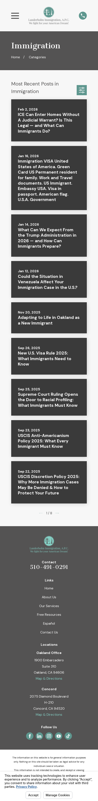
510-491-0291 (49, 567)
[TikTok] (68, 736)
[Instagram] (49, 736)
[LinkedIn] (39, 736)
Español (49, 623)
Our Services (49, 606)
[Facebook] (30, 736)
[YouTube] (59, 736)
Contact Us (49, 632)
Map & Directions (49, 678)
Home (49, 588)
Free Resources (49, 614)
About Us (49, 597)
